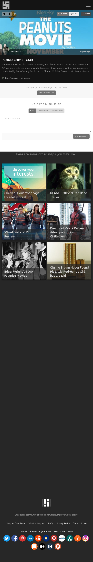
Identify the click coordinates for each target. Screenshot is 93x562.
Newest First (57, 110)
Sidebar (86, 14)
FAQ (50, 523)
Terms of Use (80, 523)
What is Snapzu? (36, 523)
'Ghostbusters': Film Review (18, 234)
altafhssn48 (17, 52)
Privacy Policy (63, 523)
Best (32, 110)
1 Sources (62, 14)
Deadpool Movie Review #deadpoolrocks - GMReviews (67, 232)
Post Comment (81, 136)
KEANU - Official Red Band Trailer (68, 195)
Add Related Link (46, 92)
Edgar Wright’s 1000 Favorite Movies (18, 273)
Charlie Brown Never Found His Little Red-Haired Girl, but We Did (69, 271)
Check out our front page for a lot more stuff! (22, 195)
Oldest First (43, 110)
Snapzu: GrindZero (15, 523)
